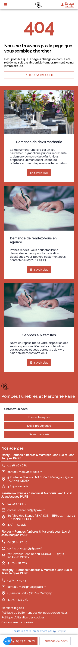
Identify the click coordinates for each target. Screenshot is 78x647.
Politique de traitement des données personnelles (34, 612)
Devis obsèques (39, 417)
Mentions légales (12, 608)
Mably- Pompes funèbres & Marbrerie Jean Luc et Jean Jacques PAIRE (37, 456)
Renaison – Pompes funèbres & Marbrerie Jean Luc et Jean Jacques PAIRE (36, 495)
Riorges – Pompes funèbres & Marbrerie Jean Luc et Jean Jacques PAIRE (35, 533)
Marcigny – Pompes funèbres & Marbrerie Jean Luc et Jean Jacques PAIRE (36, 571)
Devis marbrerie (39, 434)
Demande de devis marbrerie (39, 142)
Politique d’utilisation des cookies (23, 617)
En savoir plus (40, 173)
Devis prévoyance (39, 425)
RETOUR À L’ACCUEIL (39, 75)
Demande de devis (55, 641)
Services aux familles (39, 335)
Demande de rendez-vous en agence (33, 240)
